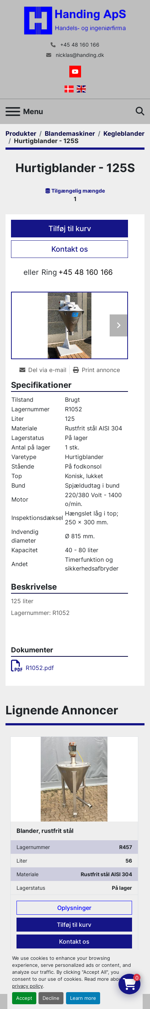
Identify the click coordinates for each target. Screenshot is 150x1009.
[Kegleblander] (123, 133)
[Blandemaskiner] (70, 133)
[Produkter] (21, 133)
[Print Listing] (96, 370)
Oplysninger (74, 908)
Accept (24, 998)
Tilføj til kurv (69, 228)
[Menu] (13, 111)
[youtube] (75, 71)
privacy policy (27, 986)
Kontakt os (69, 249)
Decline (51, 998)
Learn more (83, 998)
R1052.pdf (32, 667)
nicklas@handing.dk (79, 55)
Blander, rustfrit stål (45, 830)
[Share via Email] (44, 370)
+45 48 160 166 (79, 45)
